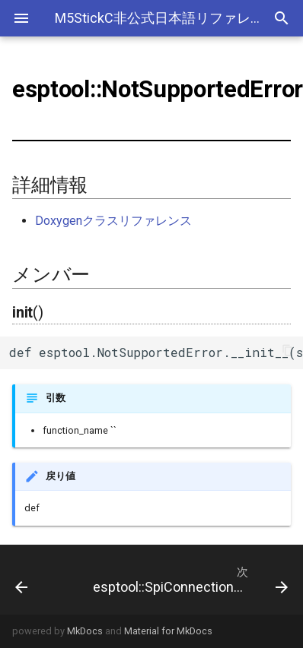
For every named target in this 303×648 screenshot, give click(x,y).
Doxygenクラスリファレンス (113, 220)
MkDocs (85, 631)
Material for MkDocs (168, 631)
